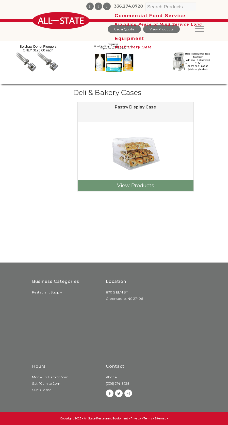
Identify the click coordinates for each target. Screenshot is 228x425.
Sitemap (160, 418)
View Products (135, 185)
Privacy (136, 418)
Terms (147, 418)
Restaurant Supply (47, 292)
